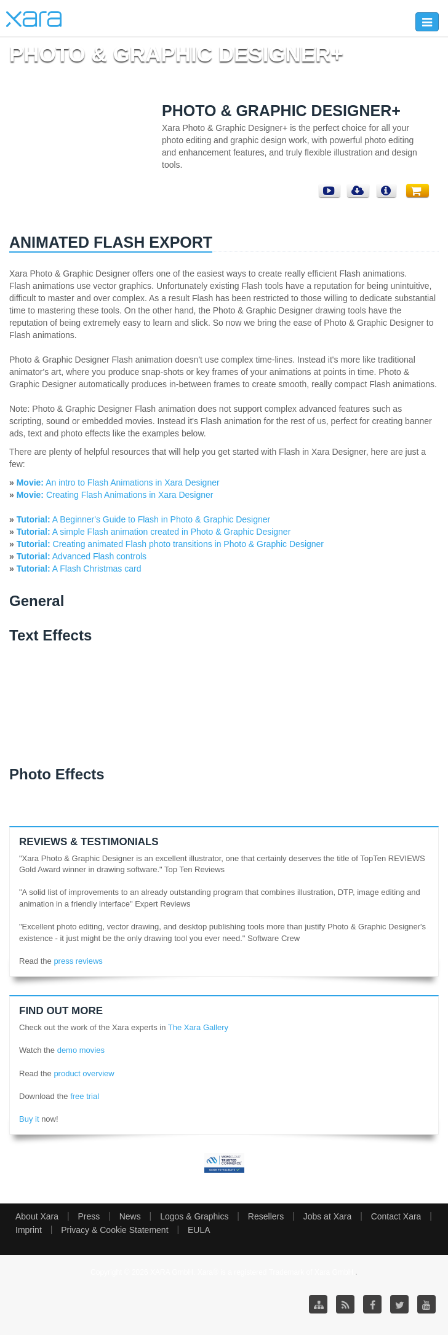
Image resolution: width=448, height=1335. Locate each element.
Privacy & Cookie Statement (114, 1230)
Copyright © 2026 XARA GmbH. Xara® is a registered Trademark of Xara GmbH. (223, 1272)
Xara (34, 19)
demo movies (81, 1050)
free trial (84, 1096)
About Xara (36, 1216)
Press (89, 1216)
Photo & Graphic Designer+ (281, 110)
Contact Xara (396, 1216)
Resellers (266, 1216)
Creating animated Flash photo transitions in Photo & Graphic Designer (187, 544)
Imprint (28, 1230)
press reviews (78, 961)
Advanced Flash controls (98, 556)
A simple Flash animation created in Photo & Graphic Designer (170, 532)
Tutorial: (33, 519)
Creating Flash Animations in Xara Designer (115, 495)
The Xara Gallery (198, 1027)
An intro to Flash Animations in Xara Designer (118, 482)
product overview (84, 1073)
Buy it (29, 1119)
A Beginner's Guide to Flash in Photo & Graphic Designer (160, 519)
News (130, 1216)
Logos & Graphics (194, 1216)
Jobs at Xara (327, 1216)
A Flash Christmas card (96, 568)
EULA (199, 1230)
